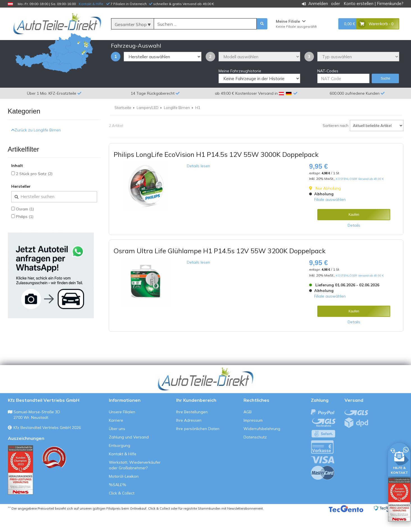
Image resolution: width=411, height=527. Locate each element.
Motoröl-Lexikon (124, 490)
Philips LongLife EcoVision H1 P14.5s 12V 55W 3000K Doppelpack (216, 168)
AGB (248, 425)
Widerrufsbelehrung (262, 442)
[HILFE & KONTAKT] (399, 459)
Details (354, 239)
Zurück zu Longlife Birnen (36, 143)
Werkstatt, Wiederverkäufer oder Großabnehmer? (134, 478)
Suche (385, 92)
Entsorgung (119, 459)
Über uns (117, 442)
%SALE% (117, 498)
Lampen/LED (148, 121)
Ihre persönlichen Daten (197, 442)
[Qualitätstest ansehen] (20, 483)
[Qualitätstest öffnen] (399, 499)
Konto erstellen (358, 3)
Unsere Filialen (122, 425)
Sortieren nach (335, 139)
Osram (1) (25, 222)
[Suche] (205, 24)
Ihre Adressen (188, 434)
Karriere (116, 434)
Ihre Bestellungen (192, 425)
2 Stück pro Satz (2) (34, 187)
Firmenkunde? (390, 3)
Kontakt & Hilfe (91, 4)
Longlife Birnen (177, 121)
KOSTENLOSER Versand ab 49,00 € (360, 192)
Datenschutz (255, 450)
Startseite (122, 121)
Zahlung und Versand (129, 450)
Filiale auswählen (330, 213)
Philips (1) (24, 230)
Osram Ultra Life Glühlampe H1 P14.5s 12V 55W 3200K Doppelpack (219, 264)
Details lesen (198, 179)
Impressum (253, 434)
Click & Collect (121, 506)
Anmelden (318, 3)
